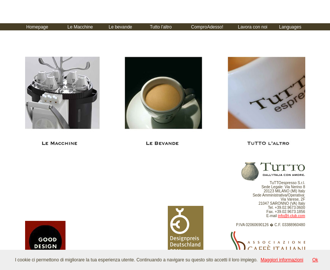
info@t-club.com (291, 216)
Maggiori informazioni (282, 259)
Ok (315, 259)
